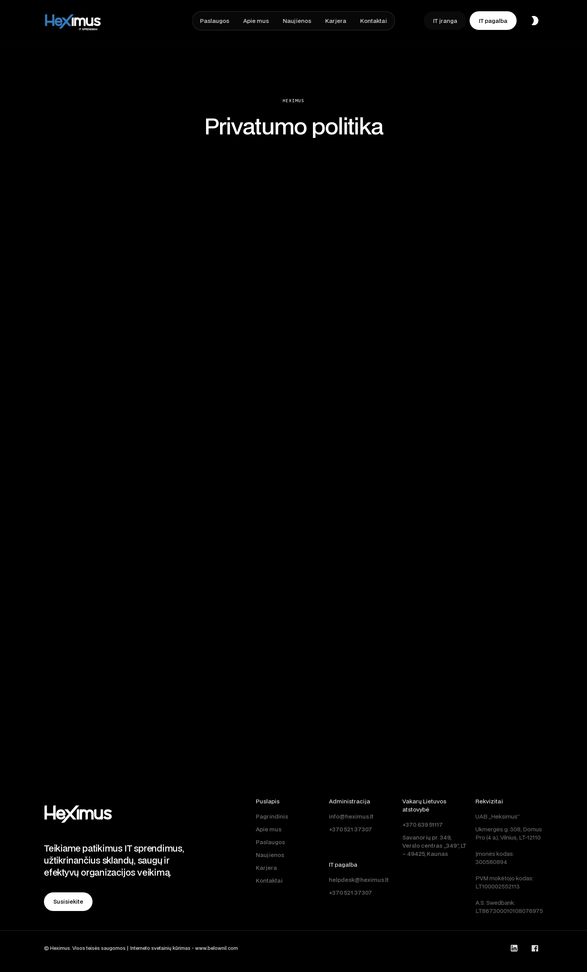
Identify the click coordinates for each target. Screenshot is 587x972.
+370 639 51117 (422, 824)
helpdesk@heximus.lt (359, 879)
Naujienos (270, 855)
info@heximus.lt (351, 816)
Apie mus (268, 829)
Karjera (266, 867)
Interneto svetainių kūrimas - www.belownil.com (184, 948)
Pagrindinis (272, 816)
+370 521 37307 (350, 829)
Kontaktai (269, 880)
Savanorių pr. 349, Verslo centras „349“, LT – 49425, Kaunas (434, 845)
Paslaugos (270, 842)
